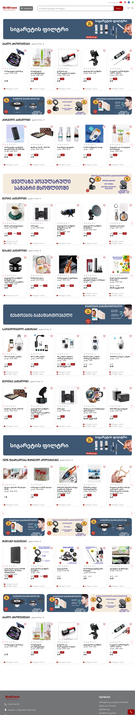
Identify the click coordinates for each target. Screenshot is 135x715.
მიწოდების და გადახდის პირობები (114, 702)
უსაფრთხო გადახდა (107, 713)
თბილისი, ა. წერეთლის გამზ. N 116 (20, 710)
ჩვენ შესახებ (104, 709)
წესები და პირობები (107, 706)
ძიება (117, 8)
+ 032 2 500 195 (112, 2)
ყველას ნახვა (38, 44)
